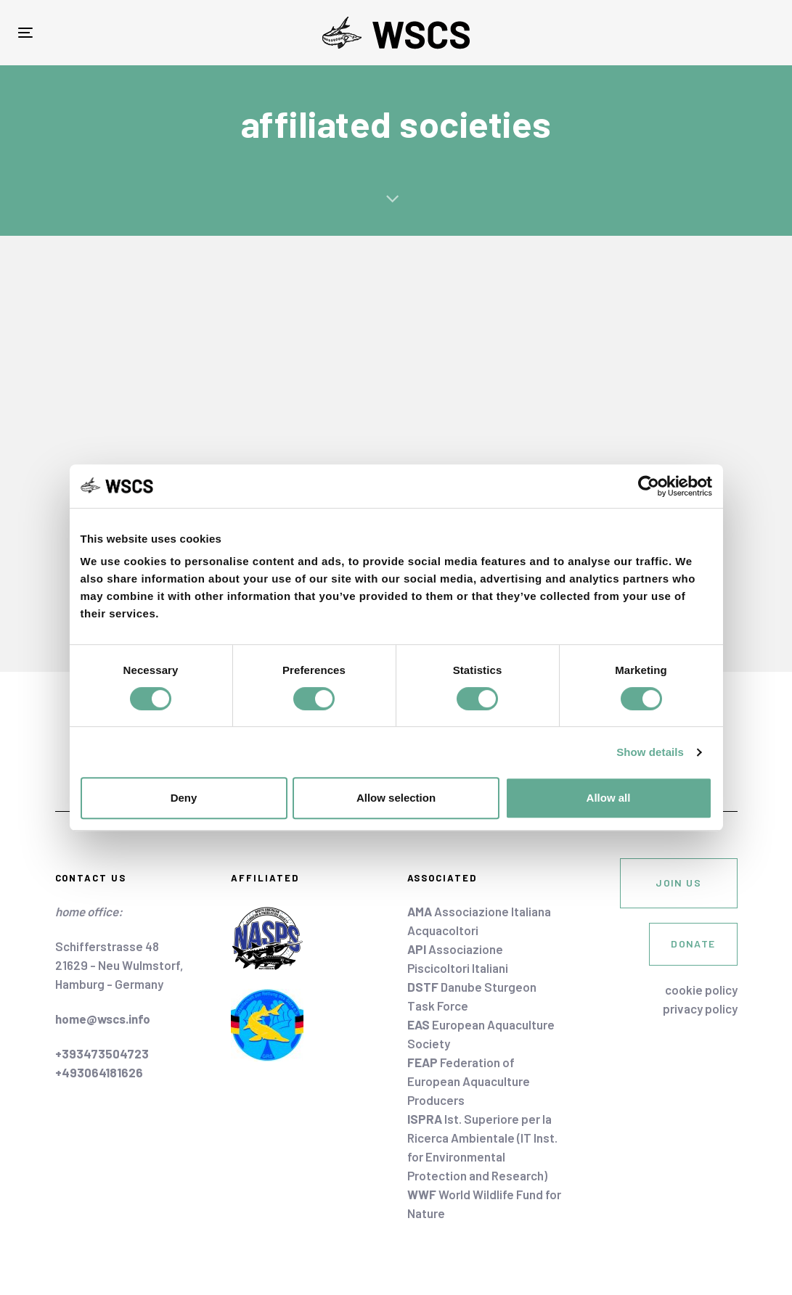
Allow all (609, 798)
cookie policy (701, 989)
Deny (184, 798)
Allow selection (396, 798)
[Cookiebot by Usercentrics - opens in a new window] (648, 486)
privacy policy (700, 1008)
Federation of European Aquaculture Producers (468, 1081)
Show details (650, 752)
